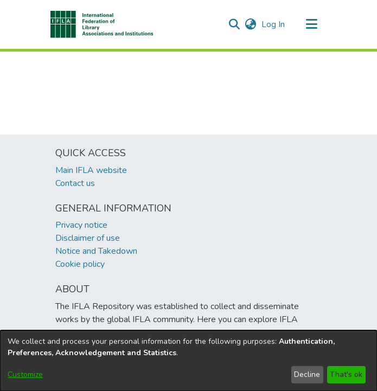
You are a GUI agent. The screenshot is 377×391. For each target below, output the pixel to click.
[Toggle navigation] (312, 24)
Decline (307, 374)
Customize (25, 374)
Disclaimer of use (87, 238)
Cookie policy (80, 264)
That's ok (346, 374)
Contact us (75, 183)
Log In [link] (273, 24)
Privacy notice (81, 225)
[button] (102, 24)
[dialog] (188, 360)
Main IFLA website (91, 170)
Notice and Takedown (96, 251)
